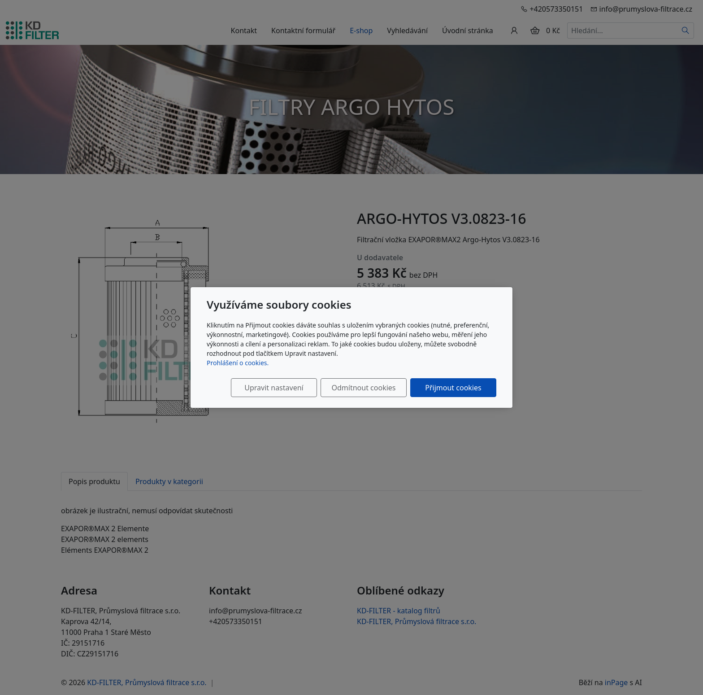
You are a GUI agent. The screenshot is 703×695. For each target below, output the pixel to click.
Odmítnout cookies (364, 388)
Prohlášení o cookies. (238, 362)
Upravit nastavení (273, 388)
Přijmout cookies (453, 388)
